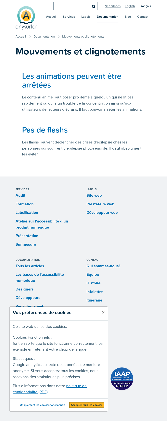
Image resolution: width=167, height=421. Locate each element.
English (130, 6)
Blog (128, 17)
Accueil (51, 17)
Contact (142, 17)
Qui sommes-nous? (103, 266)
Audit (20, 195)
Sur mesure (26, 244)
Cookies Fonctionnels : (32, 337)
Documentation (107, 17)
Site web (94, 195)
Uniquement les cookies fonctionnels (42, 405)
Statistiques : (24, 358)
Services (69, 17)
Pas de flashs (45, 130)
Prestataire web (100, 204)
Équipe (92, 274)
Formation (25, 204)
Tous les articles (30, 266)
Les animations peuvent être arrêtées (71, 80)
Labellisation (27, 212)
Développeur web (102, 212)
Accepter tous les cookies (87, 405)
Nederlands (113, 6)
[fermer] (103, 312)
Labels (86, 17)
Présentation (27, 235)
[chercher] (75, 6)
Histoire (93, 283)
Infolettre (94, 292)
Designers (25, 289)
